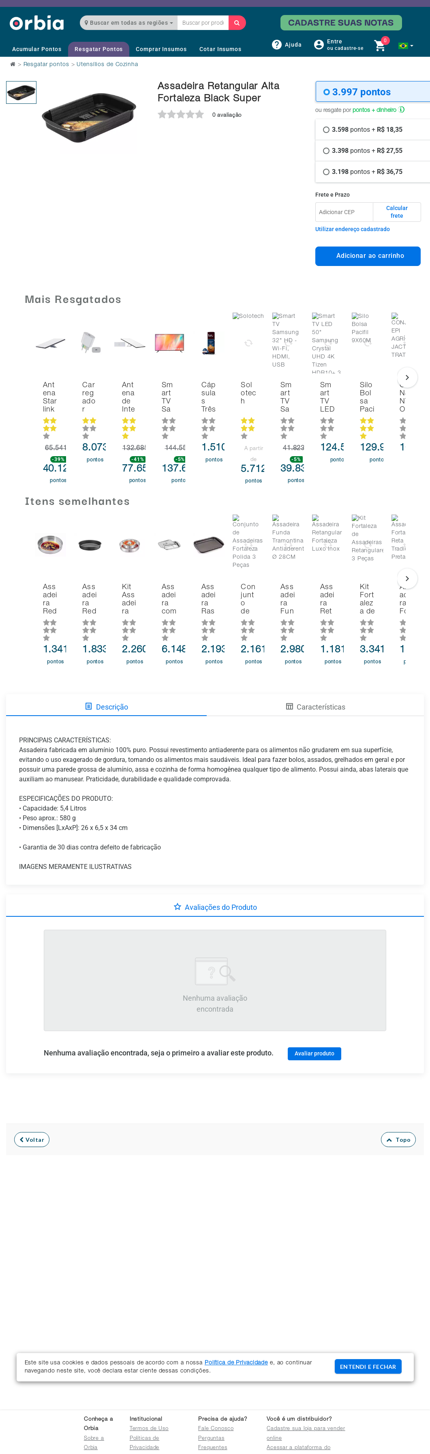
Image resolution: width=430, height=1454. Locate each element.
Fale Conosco (216, 1429)
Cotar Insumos (220, 49)
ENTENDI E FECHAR (368, 1366)
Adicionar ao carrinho (368, 255)
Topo (398, 1101)
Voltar (31, 1101)
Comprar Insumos (161, 49)
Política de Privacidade (236, 1363)
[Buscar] (237, 22)
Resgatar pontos (46, 65)
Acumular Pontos (37, 49)
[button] (406, 46)
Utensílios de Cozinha (107, 65)
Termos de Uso (149, 1429)
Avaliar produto (314, 1015)
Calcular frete (397, 212)
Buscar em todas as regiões (129, 22)
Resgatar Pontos (99, 49)
